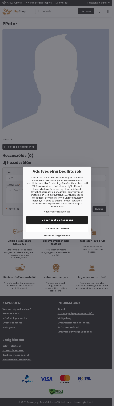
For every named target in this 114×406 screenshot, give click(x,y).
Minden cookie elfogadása (57, 220)
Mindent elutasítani (57, 228)
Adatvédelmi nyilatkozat (57, 211)
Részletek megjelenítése (57, 235)
